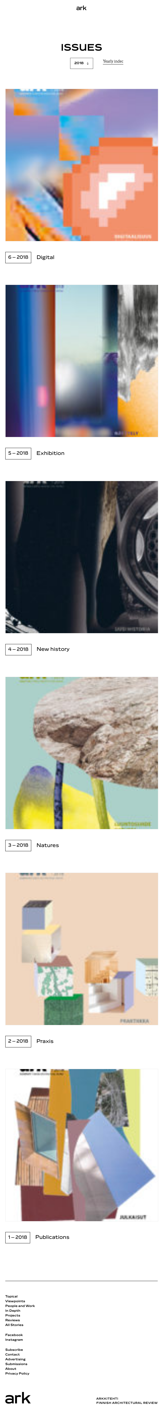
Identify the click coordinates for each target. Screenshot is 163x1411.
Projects (12, 1315)
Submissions (16, 1364)
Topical (11, 1296)
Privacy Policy (17, 1373)
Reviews (12, 1320)
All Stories (14, 1325)
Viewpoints (15, 1301)
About (10, 1369)
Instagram (14, 1340)
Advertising (15, 1359)
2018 (79, 63)
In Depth (12, 1311)
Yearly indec (113, 62)
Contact (12, 1354)
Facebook (14, 1335)
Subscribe (14, 1350)
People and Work (20, 1306)
